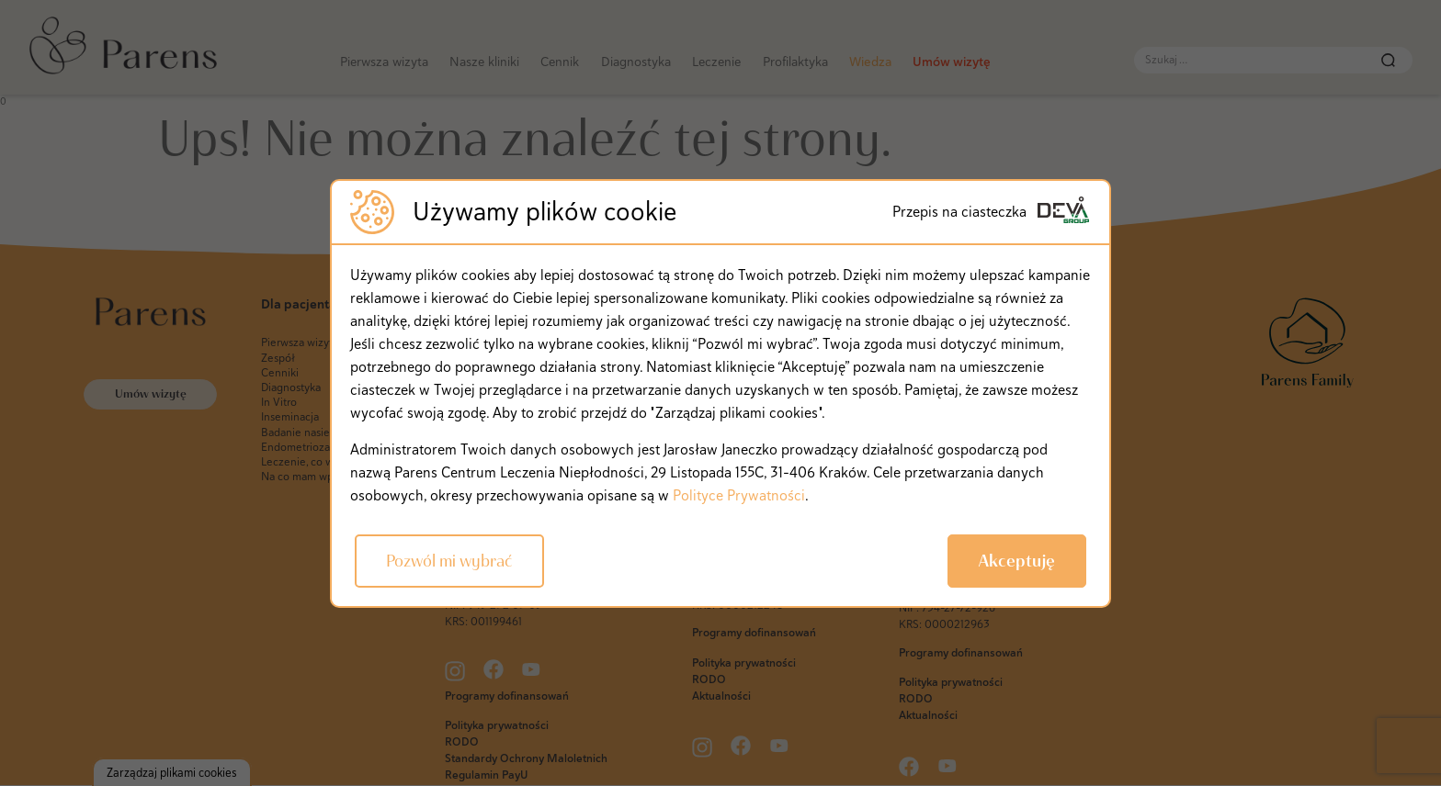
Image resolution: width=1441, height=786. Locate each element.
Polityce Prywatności (739, 495)
